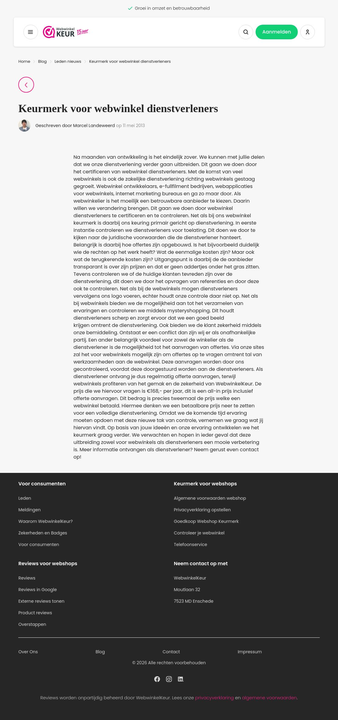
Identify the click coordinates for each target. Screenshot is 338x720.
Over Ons (28, 652)
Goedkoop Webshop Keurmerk (206, 521)
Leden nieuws (68, 61)
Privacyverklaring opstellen (202, 510)
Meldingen (29, 510)
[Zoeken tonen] (246, 32)
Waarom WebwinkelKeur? (45, 521)
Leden (24, 498)
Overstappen (32, 624)
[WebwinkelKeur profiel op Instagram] (169, 679)
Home (24, 61)
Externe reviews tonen (41, 601)
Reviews (26, 578)
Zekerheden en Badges (42, 533)
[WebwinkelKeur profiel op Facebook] (157, 679)
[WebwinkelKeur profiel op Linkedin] (180, 679)
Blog (42, 61)
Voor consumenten (38, 544)
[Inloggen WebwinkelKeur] (307, 32)
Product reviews (35, 613)
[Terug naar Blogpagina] (26, 85)
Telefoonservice (190, 544)
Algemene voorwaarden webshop (210, 498)
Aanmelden (276, 31)
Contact (171, 652)
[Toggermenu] (30, 32)
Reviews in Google (37, 590)
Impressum (250, 652)
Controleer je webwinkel (199, 533)
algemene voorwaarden (269, 697)
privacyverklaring (214, 697)
